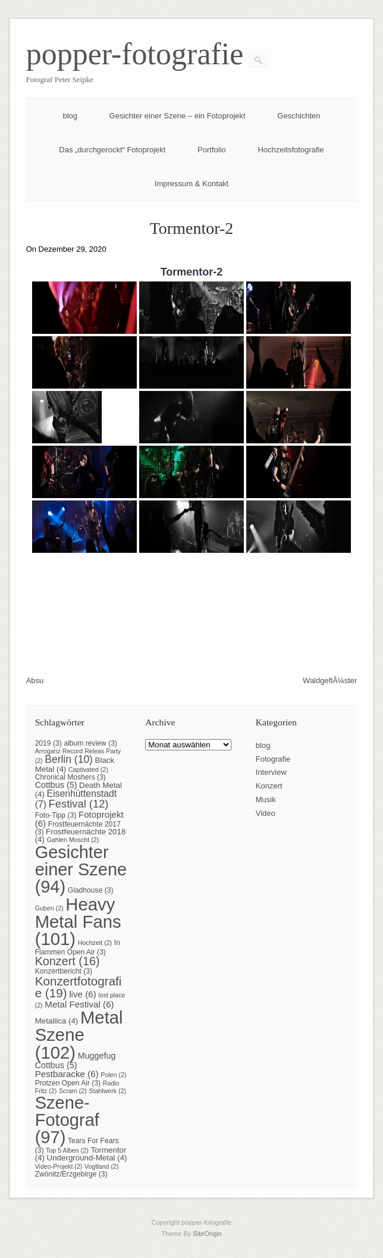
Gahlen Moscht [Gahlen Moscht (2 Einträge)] (73, 839)
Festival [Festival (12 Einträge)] (79, 803)
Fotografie (273, 759)
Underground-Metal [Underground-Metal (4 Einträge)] (87, 1157)
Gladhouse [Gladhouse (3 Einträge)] (91, 890)
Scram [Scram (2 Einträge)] (73, 1090)
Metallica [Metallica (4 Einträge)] (57, 1020)
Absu (35, 680)
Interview (271, 772)
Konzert (269, 785)
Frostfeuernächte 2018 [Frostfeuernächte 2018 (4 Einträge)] (80, 835)
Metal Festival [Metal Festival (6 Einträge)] (79, 1004)
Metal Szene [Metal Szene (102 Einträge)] (79, 1034)
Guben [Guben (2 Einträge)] (49, 908)
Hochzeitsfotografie (291, 149)
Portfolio (211, 149)
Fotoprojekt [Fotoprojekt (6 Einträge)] (79, 818)
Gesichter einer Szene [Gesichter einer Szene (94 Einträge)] (81, 869)
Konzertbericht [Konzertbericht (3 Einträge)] (63, 971)
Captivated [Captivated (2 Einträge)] (88, 769)
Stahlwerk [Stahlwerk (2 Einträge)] (107, 1090)
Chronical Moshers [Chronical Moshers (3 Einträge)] (70, 777)
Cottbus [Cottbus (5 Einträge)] (56, 785)
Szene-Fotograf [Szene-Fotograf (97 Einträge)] (67, 1120)
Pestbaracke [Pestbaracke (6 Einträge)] (67, 1074)
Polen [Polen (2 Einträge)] (113, 1074)
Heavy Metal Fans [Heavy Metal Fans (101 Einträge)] (78, 921)
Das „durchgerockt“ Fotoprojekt (112, 149)
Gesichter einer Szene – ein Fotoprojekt (177, 115)
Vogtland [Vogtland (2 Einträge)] (101, 1166)
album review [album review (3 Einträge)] (90, 743)
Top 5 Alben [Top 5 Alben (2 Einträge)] (67, 1150)
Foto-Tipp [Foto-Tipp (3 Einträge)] (56, 815)
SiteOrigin (207, 1233)
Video (265, 813)
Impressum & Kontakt (191, 183)
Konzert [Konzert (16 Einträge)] (67, 961)
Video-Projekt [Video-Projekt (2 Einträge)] (59, 1166)
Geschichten (298, 115)
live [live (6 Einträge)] (82, 994)
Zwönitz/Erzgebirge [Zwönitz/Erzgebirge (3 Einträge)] (71, 1174)
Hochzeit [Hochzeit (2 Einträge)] (95, 942)
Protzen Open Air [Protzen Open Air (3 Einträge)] (68, 1083)
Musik (266, 799)
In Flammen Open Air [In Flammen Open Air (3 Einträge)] (77, 947)
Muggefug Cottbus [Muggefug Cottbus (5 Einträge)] (75, 1060)
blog (69, 115)
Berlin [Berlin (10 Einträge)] (69, 759)
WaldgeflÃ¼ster (330, 680)
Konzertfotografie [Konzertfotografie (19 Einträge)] (78, 987)
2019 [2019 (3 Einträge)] (48, 743)
